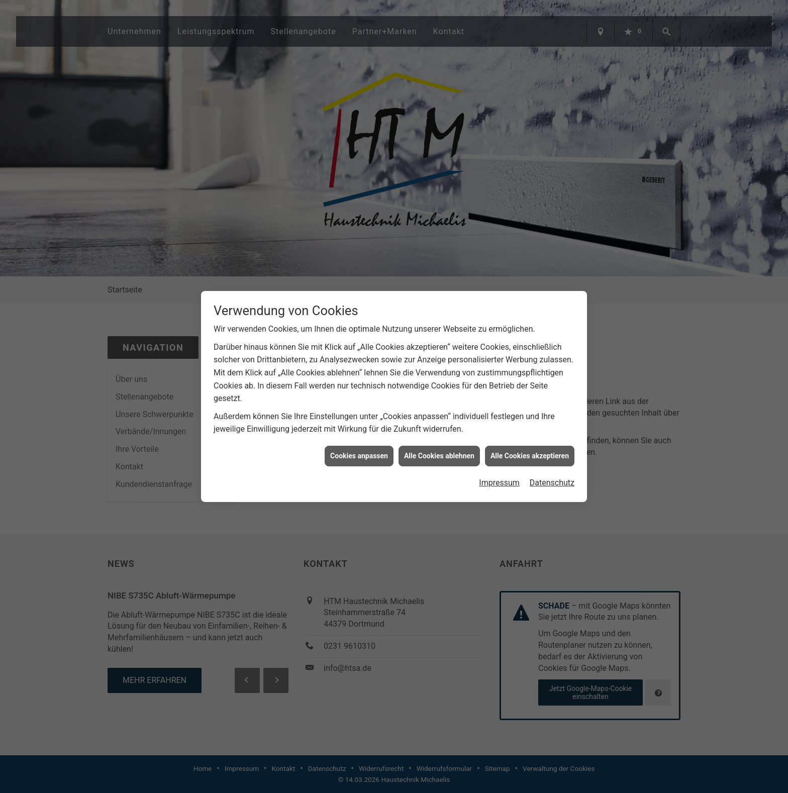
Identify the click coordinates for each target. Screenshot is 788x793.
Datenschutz (552, 474)
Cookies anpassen (359, 447)
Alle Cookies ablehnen (439, 447)
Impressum (499, 474)
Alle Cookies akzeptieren (529, 447)
